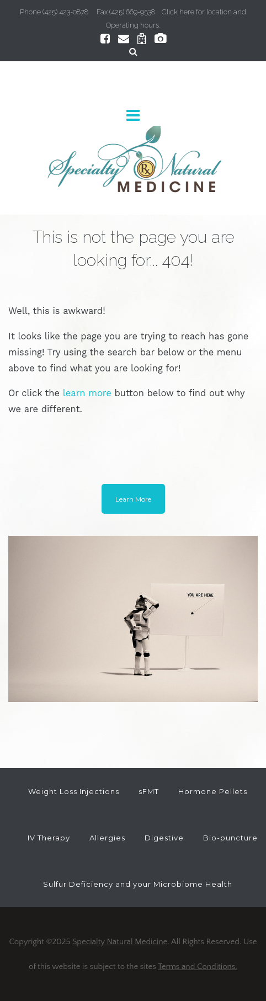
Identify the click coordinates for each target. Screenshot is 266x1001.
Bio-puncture (230, 837)
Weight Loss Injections (73, 791)
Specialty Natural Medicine (119, 941)
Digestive (164, 837)
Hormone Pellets (212, 791)
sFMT (149, 791)
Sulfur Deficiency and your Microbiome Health (137, 884)
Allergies (107, 837)
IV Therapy (49, 837)
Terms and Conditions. (197, 966)
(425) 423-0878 (65, 12)
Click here (178, 12)
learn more (87, 393)
